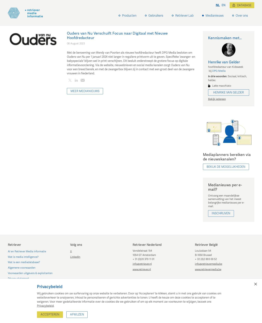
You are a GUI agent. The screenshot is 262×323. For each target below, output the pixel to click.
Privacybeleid (45, 306)
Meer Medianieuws (85, 91)
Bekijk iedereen (217, 99)
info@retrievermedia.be (208, 263)
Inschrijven (221, 213)
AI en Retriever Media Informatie (27, 251)
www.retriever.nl (142, 269)
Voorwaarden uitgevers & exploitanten (30, 273)
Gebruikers (155, 15)
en (224, 5)
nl (218, 5)
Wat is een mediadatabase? (24, 262)
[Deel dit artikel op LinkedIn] (76, 81)
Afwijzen (77, 314)
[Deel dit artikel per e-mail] (83, 81)
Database (242, 5)
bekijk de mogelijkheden (226, 167)
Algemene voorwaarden (21, 267)
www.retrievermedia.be (208, 269)
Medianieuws (215, 15)
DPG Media (219, 70)
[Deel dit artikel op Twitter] (70, 81)
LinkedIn (75, 256)
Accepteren (50, 314)
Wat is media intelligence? (23, 256)
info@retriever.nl (142, 263)
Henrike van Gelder (228, 92)
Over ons (242, 15)
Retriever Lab (184, 15)
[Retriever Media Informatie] (25, 13)
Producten (129, 15)
